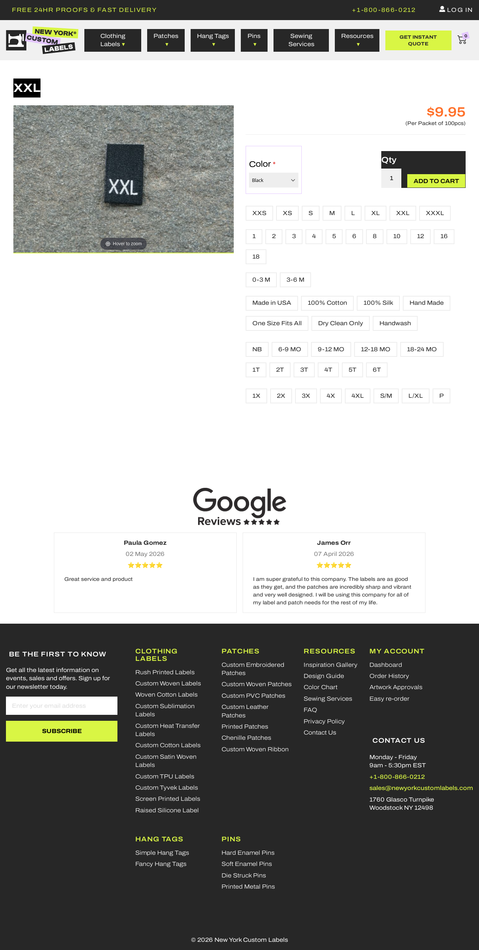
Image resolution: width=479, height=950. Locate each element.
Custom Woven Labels (168, 683)
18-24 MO (422, 349)
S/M (386, 396)
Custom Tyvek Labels (166, 787)
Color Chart (320, 687)
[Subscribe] (61, 731)
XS (287, 213)
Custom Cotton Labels (168, 745)
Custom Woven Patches (256, 684)
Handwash (395, 323)
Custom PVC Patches (253, 695)
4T (328, 370)
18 (256, 256)
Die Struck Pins (243, 875)
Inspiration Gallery (330, 665)
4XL (358, 396)
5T (352, 370)
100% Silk (378, 303)
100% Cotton (327, 303)
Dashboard (385, 665)
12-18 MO (376, 349)
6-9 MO (289, 349)
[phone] (383, 10)
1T (256, 370)
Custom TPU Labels (164, 776)
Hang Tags (213, 36)
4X (331, 396)
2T (280, 370)
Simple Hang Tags (162, 853)
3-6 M (295, 279)
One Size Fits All (277, 323)
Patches (165, 36)
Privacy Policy (324, 721)
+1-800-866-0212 (397, 777)
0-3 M (261, 279)
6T (377, 370)
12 (420, 236)
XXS (259, 213)
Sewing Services (301, 40)
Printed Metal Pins (248, 886)
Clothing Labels (156, 654)
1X (256, 396)
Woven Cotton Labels (166, 694)
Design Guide (324, 676)
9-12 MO (331, 349)
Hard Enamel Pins (248, 853)
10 (397, 236)
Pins (253, 36)
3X (306, 396)
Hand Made (427, 303)
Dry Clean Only (340, 323)
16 (444, 236)
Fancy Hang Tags (161, 864)
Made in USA (271, 303)
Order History (389, 676)
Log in (460, 10)
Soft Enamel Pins (246, 864)
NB (257, 349)
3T (304, 370)
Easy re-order (389, 698)
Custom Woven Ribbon (255, 749)
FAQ (310, 710)
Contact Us (320, 732)
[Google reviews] (239, 506)
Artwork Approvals (396, 687)
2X (281, 396)
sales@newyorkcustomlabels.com (421, 788)
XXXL (435, 213)
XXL (403, 213)
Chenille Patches (246, 738)
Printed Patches (244, 726)
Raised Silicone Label (167, 810)
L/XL (415, 396)
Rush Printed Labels (165, 672)
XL (375, 213)
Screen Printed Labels (167, 799)
